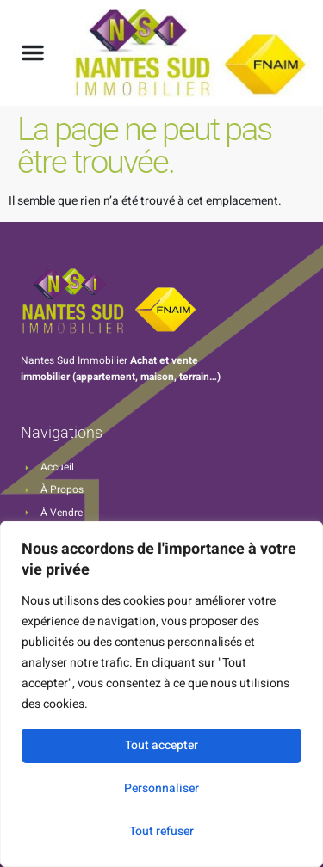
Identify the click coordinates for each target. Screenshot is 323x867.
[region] (161, 694)
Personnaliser (161, 788)
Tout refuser (161, 831)
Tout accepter (161, 745)
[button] (33, 52)
